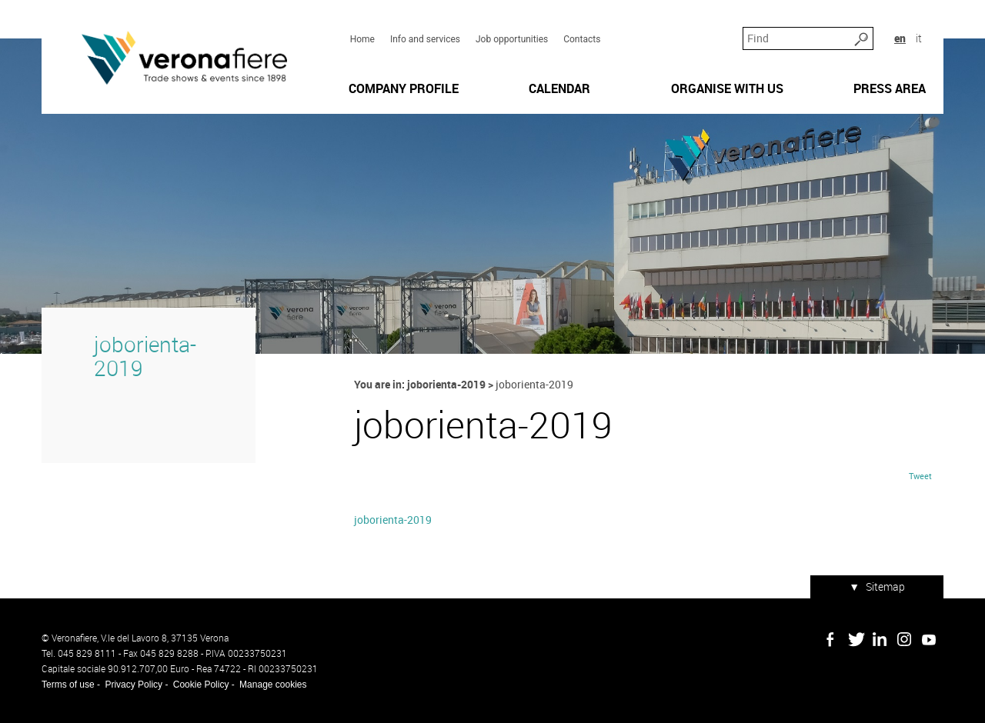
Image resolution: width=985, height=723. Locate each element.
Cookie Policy (201, 684)
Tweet (920, 475)
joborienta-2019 (145, 356)
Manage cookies (272, 684)
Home (362, 39)
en (900, 38)
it (919, 38)
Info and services (425, 39)
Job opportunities (512, 39)
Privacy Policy (133, 684)
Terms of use (68, 684)
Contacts (581, 39)
